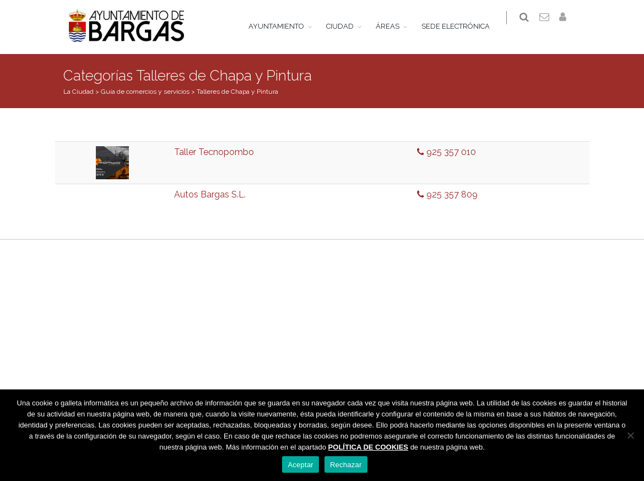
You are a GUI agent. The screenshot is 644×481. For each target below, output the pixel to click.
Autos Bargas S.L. (210, 194)
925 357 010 (446, 152)
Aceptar (300, 465)
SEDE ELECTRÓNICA (462, 26)
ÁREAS (394, 26)
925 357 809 (447, 194)
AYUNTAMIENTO (283, 26)
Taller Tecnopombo (214, 152)
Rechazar (346, 465)
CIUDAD (346, 26)
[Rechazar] (630, 435)
